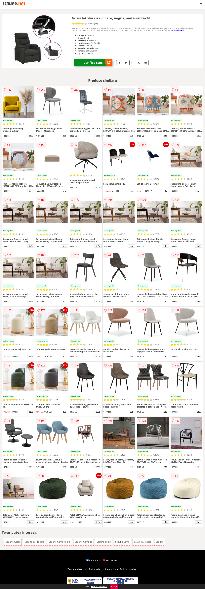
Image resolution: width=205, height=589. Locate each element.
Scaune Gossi (13, 541)
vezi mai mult (177, 30)
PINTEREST (110, 560)
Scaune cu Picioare (34, 541)
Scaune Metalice (142, 541)
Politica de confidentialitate (103, 569)
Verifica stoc (97, 62)
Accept (114, 586)
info (31, 135)
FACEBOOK (93, 560)
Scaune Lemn (122, 541)
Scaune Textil (104, 541)
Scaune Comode (83, 541)
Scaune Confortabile (59, 541)
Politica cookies (128, 569)
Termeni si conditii (77, 569)
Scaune (160, 541)
